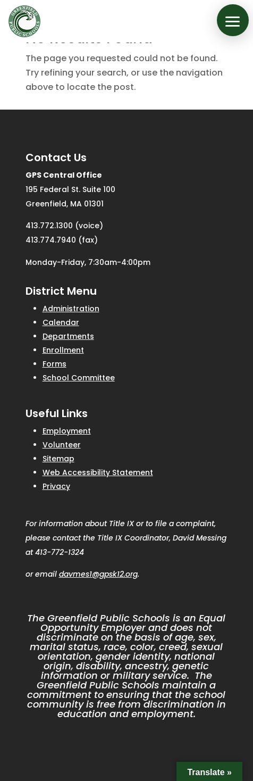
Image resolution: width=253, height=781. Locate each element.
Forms (54, 364)
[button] (233, 20)
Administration (71, 308)
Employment (67, 431)
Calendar (61, 322)
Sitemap (58, 458)
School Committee (79, 377)
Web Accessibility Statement (98, 472)
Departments (68, 336)
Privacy (56, 486)
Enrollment (63, 350)
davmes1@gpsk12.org (98, 574)
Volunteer (62, 444)
